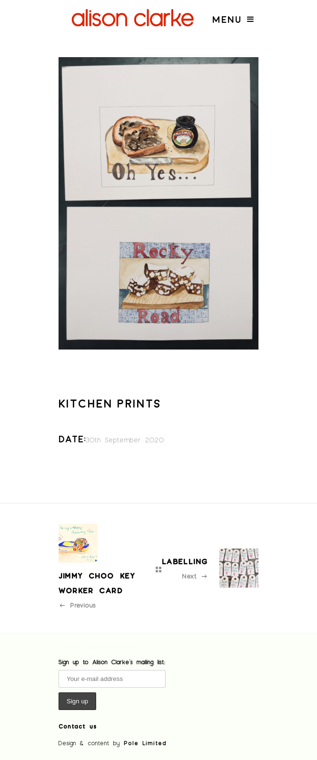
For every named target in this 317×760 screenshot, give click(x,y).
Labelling (185, 561)
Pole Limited (145, 743)
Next (195, 576)
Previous (77, 605)
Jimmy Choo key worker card (97, 583)
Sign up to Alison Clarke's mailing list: (112, 662)
